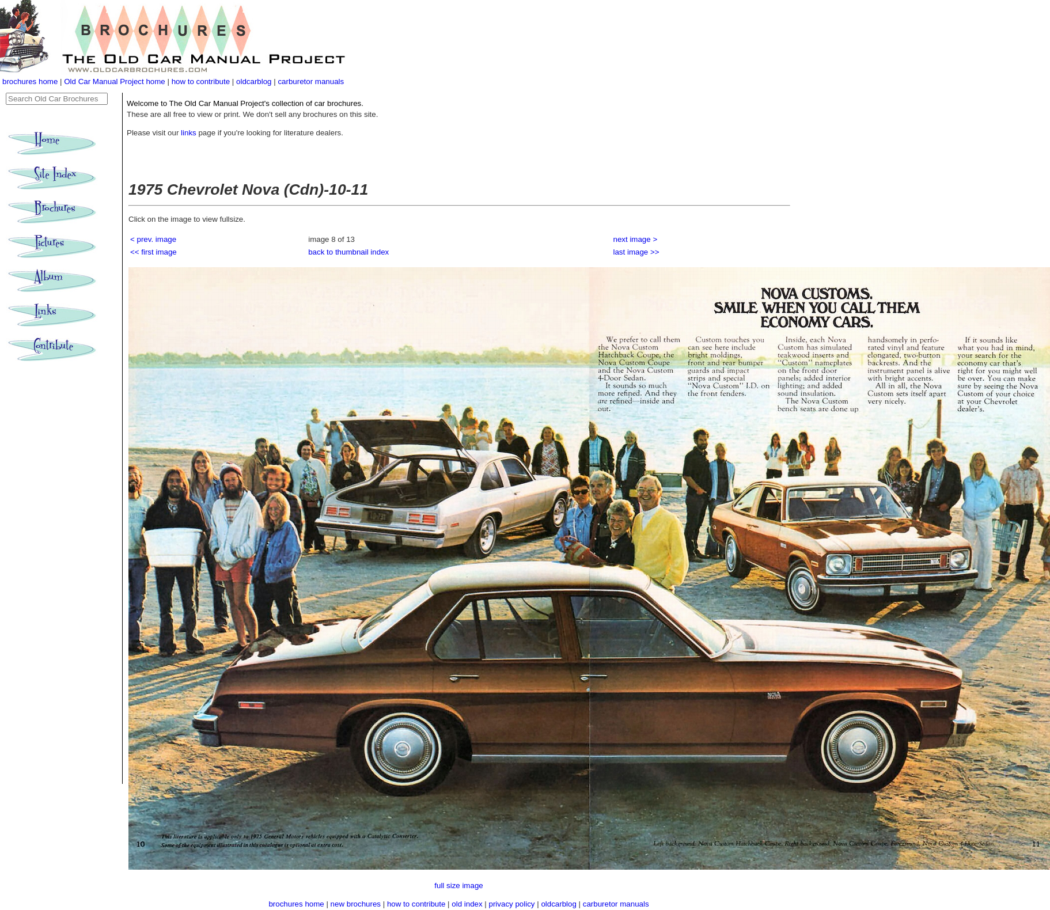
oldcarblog (254, 81)
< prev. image (153, 239)
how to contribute (201, 81)
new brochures (356, 904)
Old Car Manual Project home (115, 81)
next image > (635, 239)
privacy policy (513, 904)
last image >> (636, 252)
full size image (458, 885)
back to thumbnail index (348, 252)
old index (467, 904)
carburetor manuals (311, 81)
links (188, 132)
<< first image (153, 252)
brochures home (30, 81)
